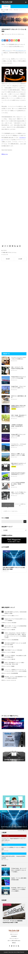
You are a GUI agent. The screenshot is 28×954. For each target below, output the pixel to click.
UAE (6, 252)
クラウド (6, 6)
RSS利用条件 (14, 936)
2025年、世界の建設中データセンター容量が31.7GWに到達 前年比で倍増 (14, 663)
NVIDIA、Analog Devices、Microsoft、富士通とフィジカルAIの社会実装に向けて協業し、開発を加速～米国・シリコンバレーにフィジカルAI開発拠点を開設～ (15, 635)
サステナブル (13, 680)
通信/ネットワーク (15, 615)
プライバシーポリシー (13, 938)
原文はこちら (5, 154)
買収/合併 (13, 652)
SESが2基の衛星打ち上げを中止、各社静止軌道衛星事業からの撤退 (15, 612)
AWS (4, 252)
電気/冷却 (13, 629)
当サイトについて (14, 934)
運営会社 (14, 942)
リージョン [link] (7, 50)
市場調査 (12, 666)
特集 (12, 646)
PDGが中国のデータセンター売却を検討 (13, 650)
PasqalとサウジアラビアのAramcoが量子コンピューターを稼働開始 (15, 619)
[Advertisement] (14, 199)
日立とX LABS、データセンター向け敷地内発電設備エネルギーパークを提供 (15, 626)
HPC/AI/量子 (14, 622)
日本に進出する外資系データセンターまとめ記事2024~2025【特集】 (15, 643)
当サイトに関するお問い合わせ (14, 940)
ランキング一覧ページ (22, 830)
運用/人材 (13, 659)
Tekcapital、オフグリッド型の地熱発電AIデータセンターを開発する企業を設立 (15, 677)
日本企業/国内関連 (14, 639)
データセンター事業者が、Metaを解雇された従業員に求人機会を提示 (15, 656)
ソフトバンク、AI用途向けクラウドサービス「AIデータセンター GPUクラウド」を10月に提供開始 (15, 670)
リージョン (14, 252)
